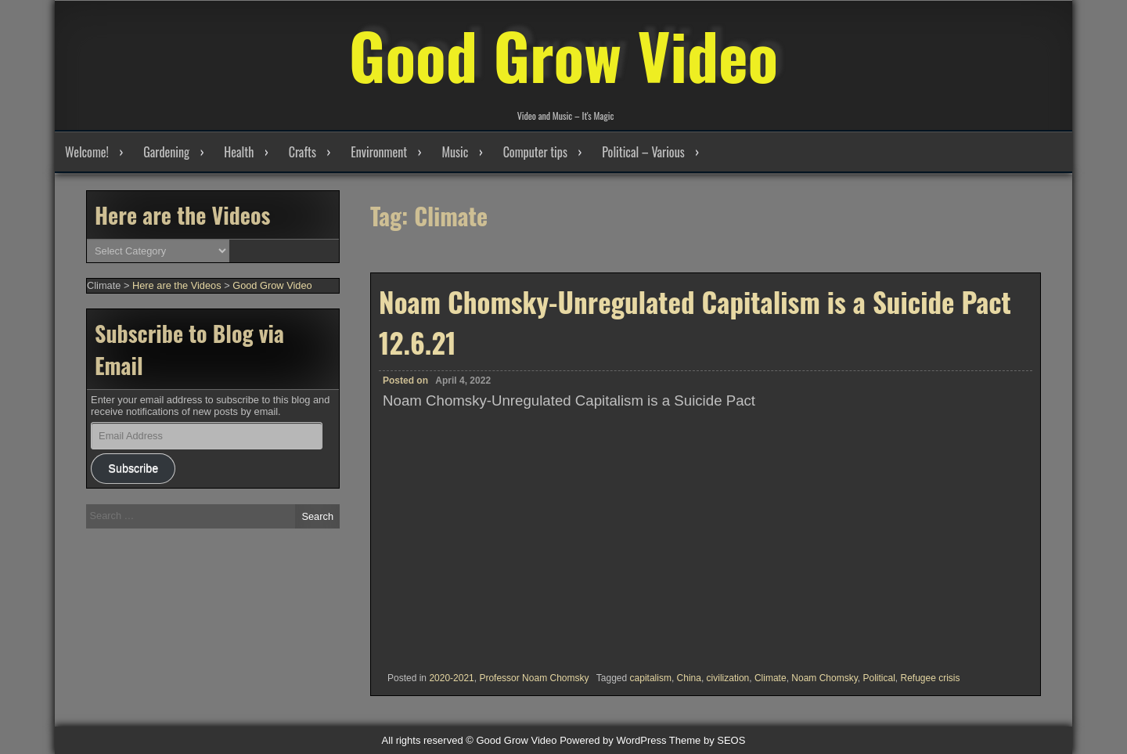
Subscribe (133, 468)
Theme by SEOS (707, 740)
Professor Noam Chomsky (534, 678)
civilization (728, 678)
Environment (379, 152)
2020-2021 (451, 678)
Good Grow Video (563, 55)
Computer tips (535, 152)
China (689, 678)
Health (239, 152)
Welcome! (87, 152)
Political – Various (643, 152)
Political (878, 678)
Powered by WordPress (613, 740)
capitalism (651, 678)
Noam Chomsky (824, 678)
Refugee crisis (930, 678)
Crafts (302, 152)
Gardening (166, 152)
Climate (770, 678)
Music (454, 152)
